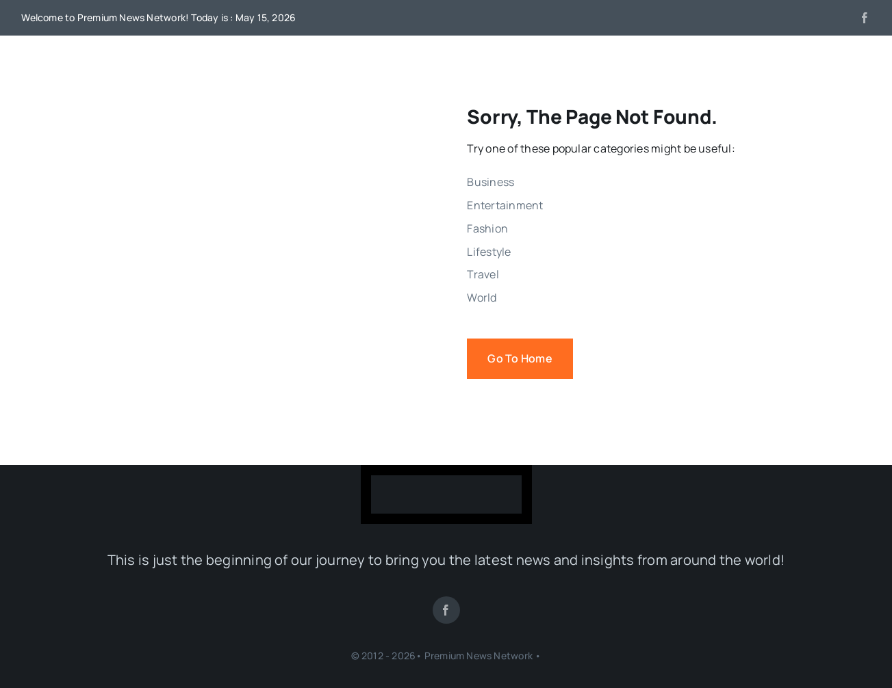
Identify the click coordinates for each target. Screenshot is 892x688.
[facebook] (864, 17)
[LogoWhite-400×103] (446, 480)
